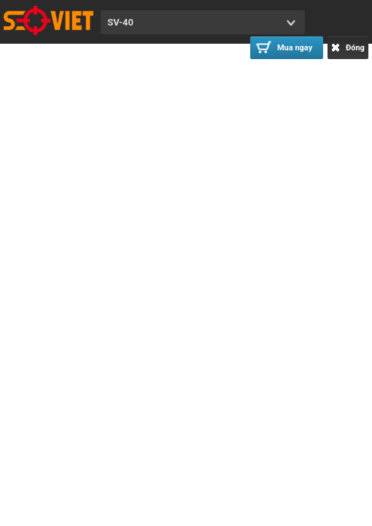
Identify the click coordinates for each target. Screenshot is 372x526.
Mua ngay (284, 47)
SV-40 (120, 22)
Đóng (348, 48)
